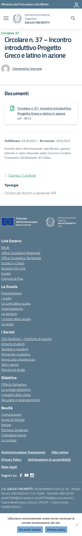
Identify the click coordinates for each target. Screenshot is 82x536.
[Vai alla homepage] (17, 19)
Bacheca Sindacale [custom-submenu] (14, 429)
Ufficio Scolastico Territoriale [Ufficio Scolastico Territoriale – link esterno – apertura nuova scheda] (21, 257)
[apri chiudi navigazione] (6, 18)
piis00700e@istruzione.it (17, 497)
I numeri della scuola (16, 318)
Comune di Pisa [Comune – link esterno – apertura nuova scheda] (12, 278)
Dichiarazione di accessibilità (49, 459)
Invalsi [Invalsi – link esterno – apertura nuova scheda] (6, 273)
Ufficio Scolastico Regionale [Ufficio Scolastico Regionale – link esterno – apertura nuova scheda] (20, 252)
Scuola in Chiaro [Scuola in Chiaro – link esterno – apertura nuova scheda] (12, 263)
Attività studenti (13, 343)
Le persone (9, 313)
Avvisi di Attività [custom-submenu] (13, 419)
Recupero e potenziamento (20, 399)
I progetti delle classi (16, 394)
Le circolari (8, 440)
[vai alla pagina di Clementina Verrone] (27, 68)
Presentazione (11, 293)
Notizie (6, 424)
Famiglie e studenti (14, 349)
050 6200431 (20, 493)
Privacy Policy (11, 459)
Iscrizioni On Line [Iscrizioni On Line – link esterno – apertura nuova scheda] (13, 268)
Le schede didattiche (16, 389)
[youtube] (26, 475)
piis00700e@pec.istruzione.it (53, 497)
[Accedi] (77, 4)
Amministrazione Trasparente (23, 452)
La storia (7, 324)
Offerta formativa (13, 384)
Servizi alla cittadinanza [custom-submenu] (18, 359)
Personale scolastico (15, 354)
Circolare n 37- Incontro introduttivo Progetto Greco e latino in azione (44, 111)
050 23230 (66, 493)
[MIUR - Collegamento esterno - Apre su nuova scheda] (25, 4)
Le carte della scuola (16, 303)
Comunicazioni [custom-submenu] (11, 414)
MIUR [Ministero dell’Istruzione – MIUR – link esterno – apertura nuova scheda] (5, 247)
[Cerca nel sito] (73, 18)
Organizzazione (12, 308)
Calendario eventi (13, 435)
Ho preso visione (30, 529)
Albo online (60, 452)
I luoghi (6, 298)
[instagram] (32, 475)
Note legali (9, 466)
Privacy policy (56, 529)
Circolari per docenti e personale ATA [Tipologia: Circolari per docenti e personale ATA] (30, 193)
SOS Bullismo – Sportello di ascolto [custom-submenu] (26, 338)
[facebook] (21, 475)
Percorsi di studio (13, 369)
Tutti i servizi (10, 364)
